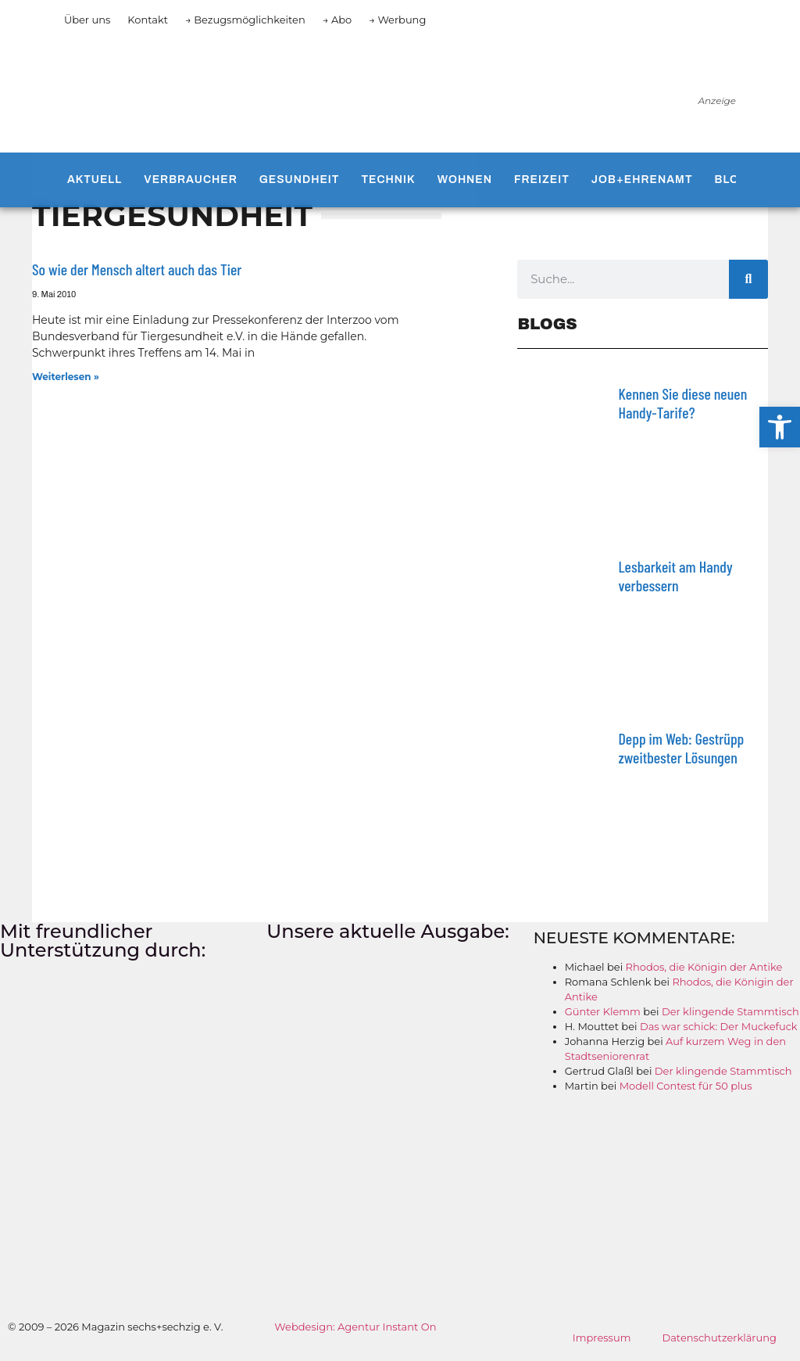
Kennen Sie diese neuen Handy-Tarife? (682, 403)
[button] (779, 427)
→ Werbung (397, 19)
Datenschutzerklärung (719, 1337)
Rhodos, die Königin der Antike (704, 967)
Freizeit (542, 179)
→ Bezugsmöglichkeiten (245, 19)
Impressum (602, 1337)
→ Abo (337, 19)
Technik (388, 179)
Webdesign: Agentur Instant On (355, 1326)
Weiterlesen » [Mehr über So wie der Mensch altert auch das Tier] (65, 376)
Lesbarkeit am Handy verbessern (675, 575)
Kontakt (147, 19)
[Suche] (748, 279)
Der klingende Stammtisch (730, 1011)
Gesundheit (299, 179)
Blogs (736, 179)
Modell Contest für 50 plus (686, 1085)
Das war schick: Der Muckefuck (719, 1026)
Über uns (87, 19)
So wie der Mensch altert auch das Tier (136, 269)
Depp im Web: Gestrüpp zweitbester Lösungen (681, 748)
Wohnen (465, 179)
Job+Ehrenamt (642, 179)
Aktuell (94, 179)
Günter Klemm (603, 1011)
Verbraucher (190, 179)
